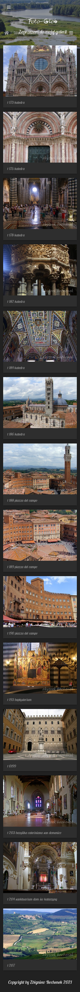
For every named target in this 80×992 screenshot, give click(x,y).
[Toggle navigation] (8, 7)
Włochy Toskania (26, 32)
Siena (48, 32)
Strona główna (6, 33)
